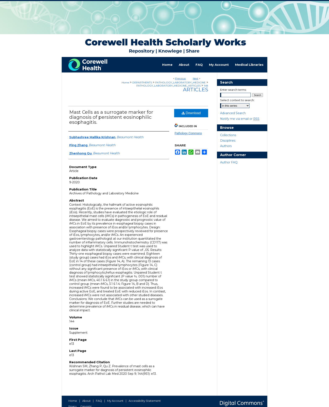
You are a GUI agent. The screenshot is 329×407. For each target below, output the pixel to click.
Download (191, 113)
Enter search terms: (233, 89)
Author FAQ (229, 162)
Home (125, 82)
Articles (195, 90)
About (86, 400)
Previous (180, 78)
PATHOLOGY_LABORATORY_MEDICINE (180, 82)
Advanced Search (233, 113)
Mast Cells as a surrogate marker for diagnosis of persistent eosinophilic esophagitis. (111, 117)
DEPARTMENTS (142, 82)
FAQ (99, 400)
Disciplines (227, 140)
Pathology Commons (188, 133)
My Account (115, 400)
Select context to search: (237, 100)
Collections (228, 135)
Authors (226, 146)
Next (195, 78)
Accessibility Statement (145, 400)
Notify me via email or (239, 119)
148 (206, 85)
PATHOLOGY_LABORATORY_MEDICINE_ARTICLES (168, 85)
